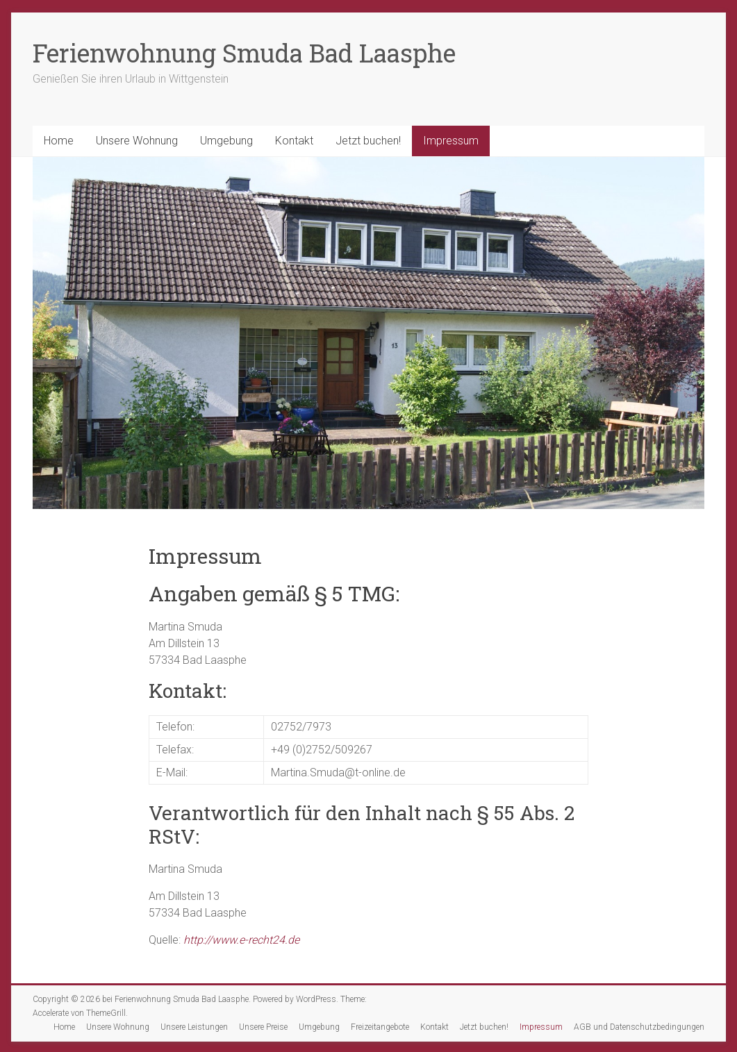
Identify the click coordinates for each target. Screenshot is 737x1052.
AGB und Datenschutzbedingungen (639, 1027)
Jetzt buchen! (368, 140)
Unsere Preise (263, 1027)
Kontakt (294, 140)
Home (59, 140)
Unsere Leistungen (194, 1027)
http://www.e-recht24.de (241, 939)
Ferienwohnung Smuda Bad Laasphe (244, 52)
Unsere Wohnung (137, 140)
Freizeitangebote (380, 1027)
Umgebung (226, 140)
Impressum (451, 140)
